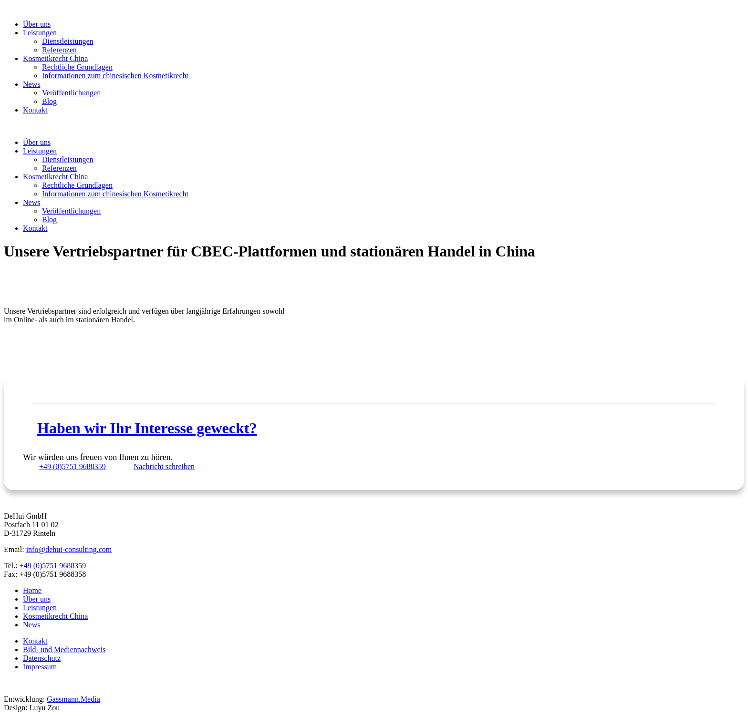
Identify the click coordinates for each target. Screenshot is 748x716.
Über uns (37, 24)
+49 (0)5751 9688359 (53, 566)
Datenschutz (42, 658)
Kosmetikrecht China (55, 58)
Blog (49, 101)
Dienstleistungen (68, 41)
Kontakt (35, 110)
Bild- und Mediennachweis (64, 649)
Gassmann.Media (73, 699)
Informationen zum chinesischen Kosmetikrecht (115, 76)
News (31, 84)
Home (32, 590)
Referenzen (59, 50)
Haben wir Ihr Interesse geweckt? (147, 428)
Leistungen (40, 33)
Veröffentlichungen (71, 93)
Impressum (40, 667)
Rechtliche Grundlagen (77, 67)
